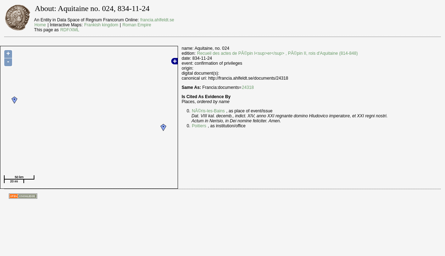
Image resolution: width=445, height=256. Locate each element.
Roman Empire (136, 24)
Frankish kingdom (101, 24)
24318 (248, 87)
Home (40, 24)
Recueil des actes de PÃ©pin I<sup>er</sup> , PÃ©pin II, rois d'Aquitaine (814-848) (277, 53)
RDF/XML (69, 29)
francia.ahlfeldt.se (157, 19)
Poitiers (199, 125)
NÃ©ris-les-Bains (208, 110)
